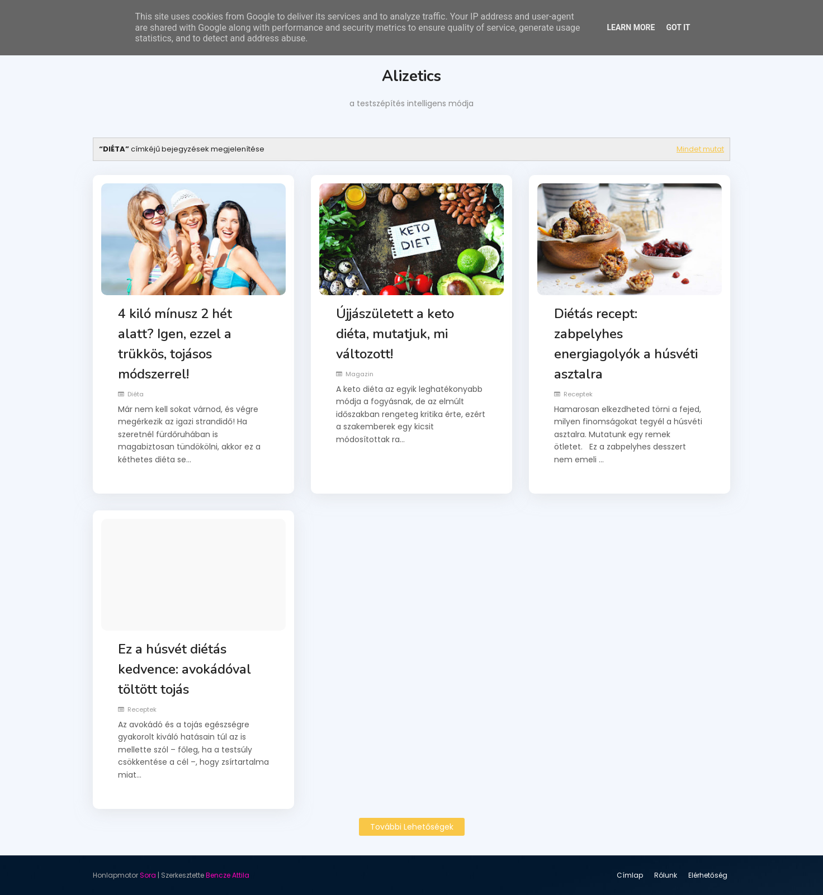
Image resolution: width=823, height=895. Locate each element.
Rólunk (665, 875)
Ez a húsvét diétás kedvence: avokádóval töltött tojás (184, 669)
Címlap (630, 875)
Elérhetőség (707, 875)
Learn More (631, 27)
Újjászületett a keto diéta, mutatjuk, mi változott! (395, 334)
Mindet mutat (700, 149)
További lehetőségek (411, 826)
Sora (148, 875)
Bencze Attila (227, 875)
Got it (678, 27)
